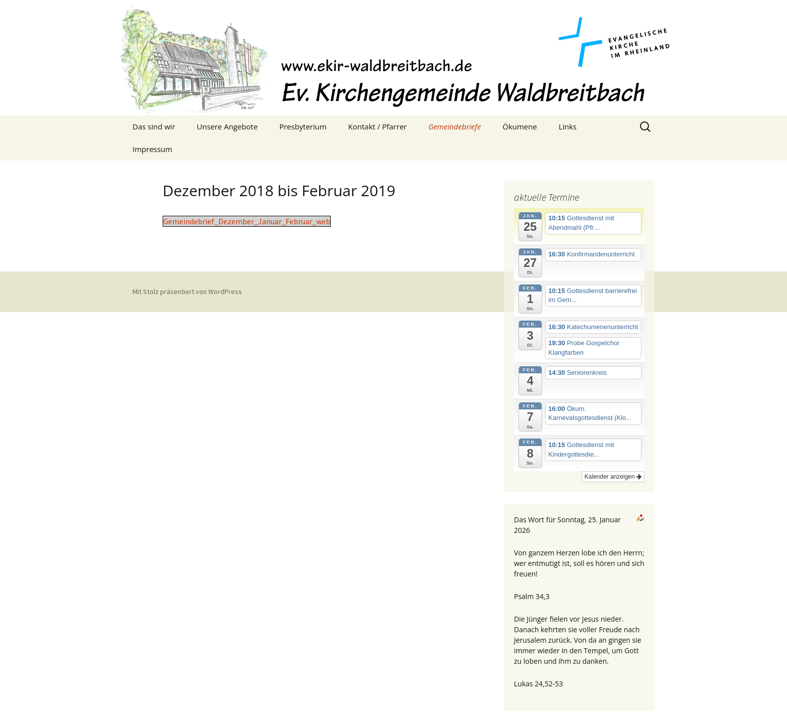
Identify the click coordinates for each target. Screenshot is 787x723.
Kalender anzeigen (613, 476)
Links (568, 126)
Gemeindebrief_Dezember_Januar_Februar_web (246, 221)
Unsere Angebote (227, 126)
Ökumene (519, 126)
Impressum (152, 149)
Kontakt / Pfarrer (377, 126)
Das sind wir (154, 126)
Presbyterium (302, 126)
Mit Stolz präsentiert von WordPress (187, 291)
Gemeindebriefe (454, 126)
